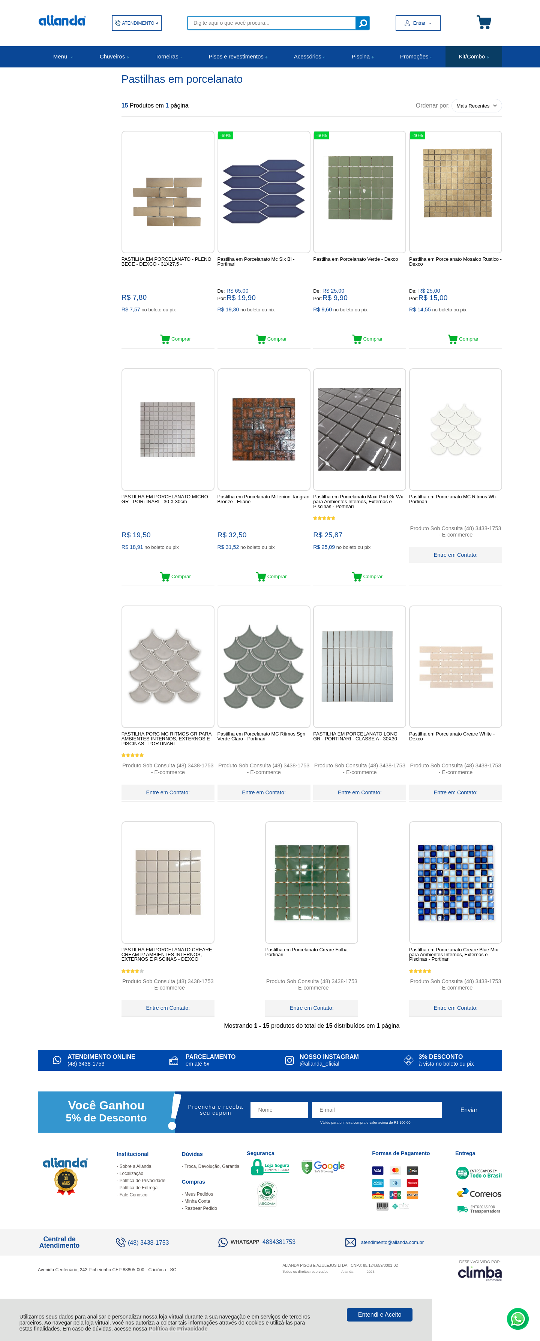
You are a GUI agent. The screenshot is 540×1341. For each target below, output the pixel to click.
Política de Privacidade (178, 1329)
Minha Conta (197, 1227)
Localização (131, 1199)
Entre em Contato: (456, 561)
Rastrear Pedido (200, 1234)
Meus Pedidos (198, 1220)
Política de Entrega (139, 1213)
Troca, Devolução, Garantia (211, 1192)
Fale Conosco (133, 1220)
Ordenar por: (433, 105)
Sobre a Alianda (136, 1192)
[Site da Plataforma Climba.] (480, 1296)
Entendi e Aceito (380, 1314)
